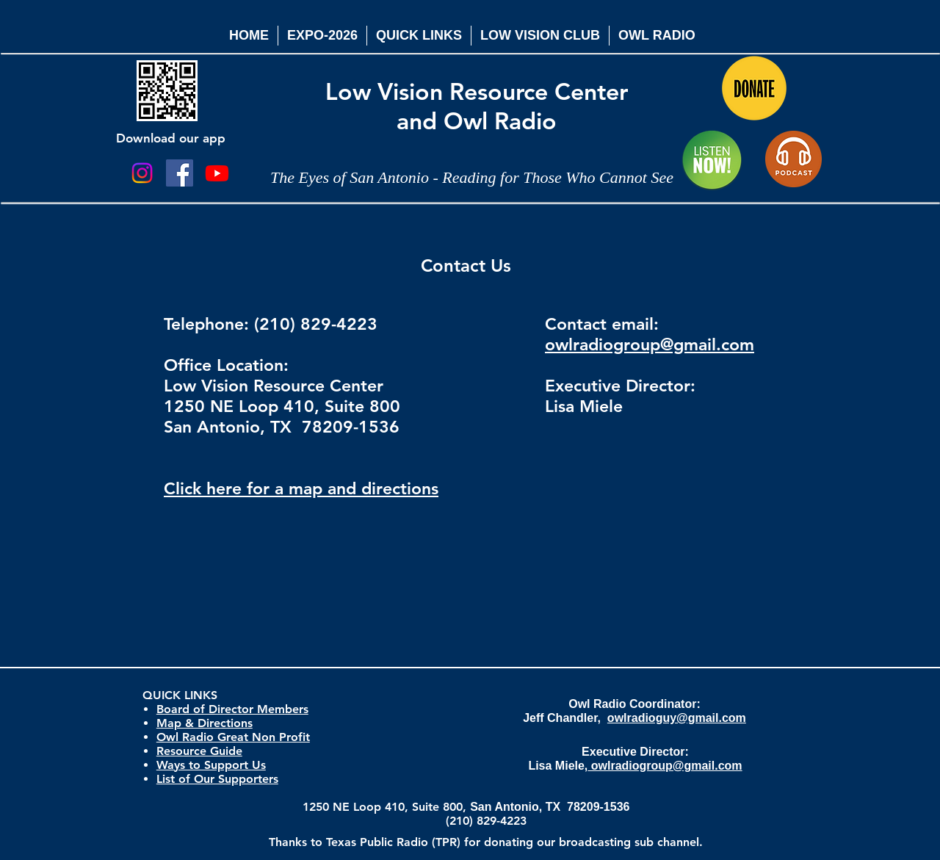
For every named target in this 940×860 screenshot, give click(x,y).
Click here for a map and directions (301, 488)
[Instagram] (142, 173)
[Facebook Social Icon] (179, 173)
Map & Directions (204, 723)
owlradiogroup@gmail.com (649, 344)
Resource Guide (199, 751)
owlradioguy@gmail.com (676, 718)
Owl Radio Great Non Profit (233, 737)
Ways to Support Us (211, 765)
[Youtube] (217, 173)
